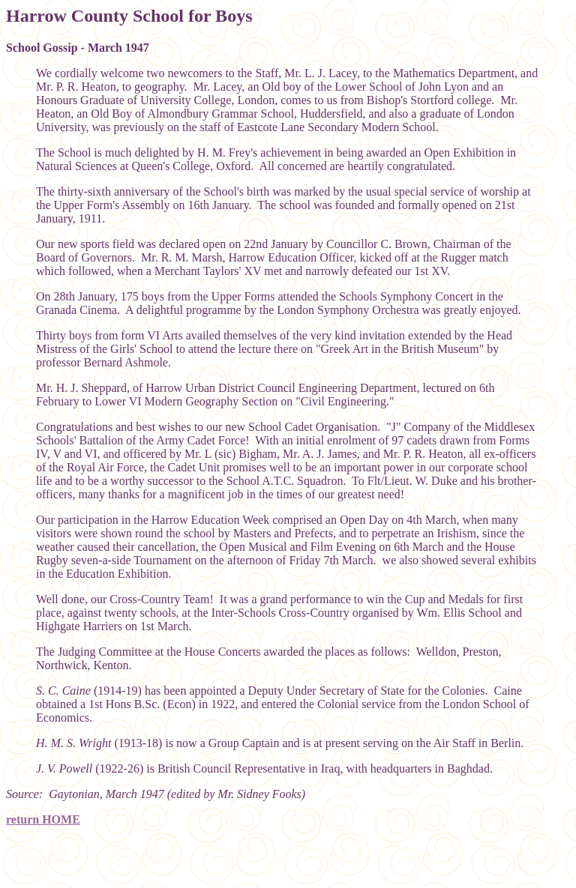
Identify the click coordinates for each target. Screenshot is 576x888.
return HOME (43, 819)
